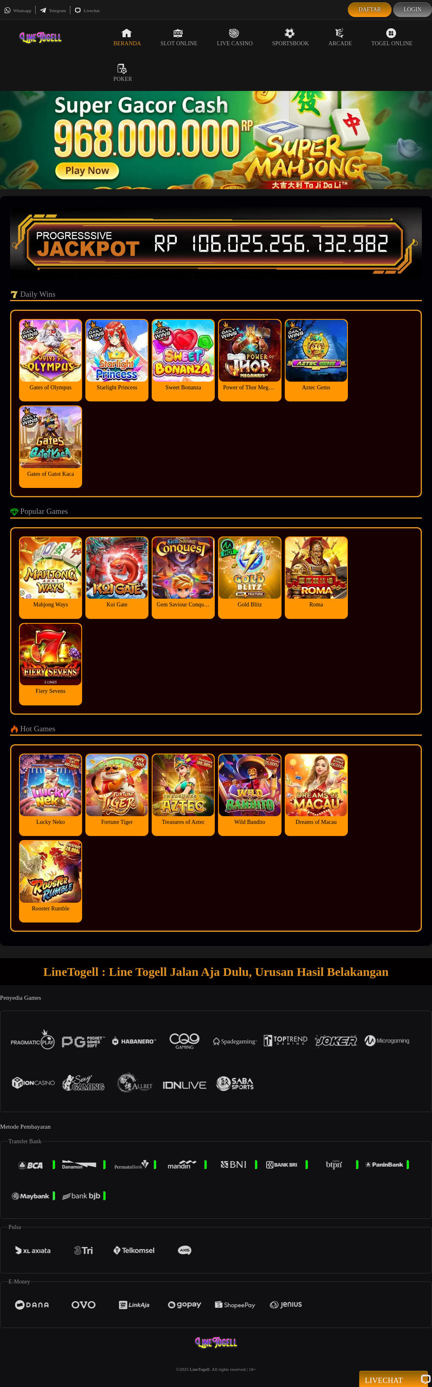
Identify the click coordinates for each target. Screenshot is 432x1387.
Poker (122, 72)
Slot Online (179, 37)
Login (412, 9)
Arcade (340, 37)
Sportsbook (290, 37)
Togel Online (392, 37)
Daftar (369, 9)
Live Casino (235, 37)
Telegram (53, 10)
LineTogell (200, 1369)
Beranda (127, 37)
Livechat (87, 10)
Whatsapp (17, 10)
